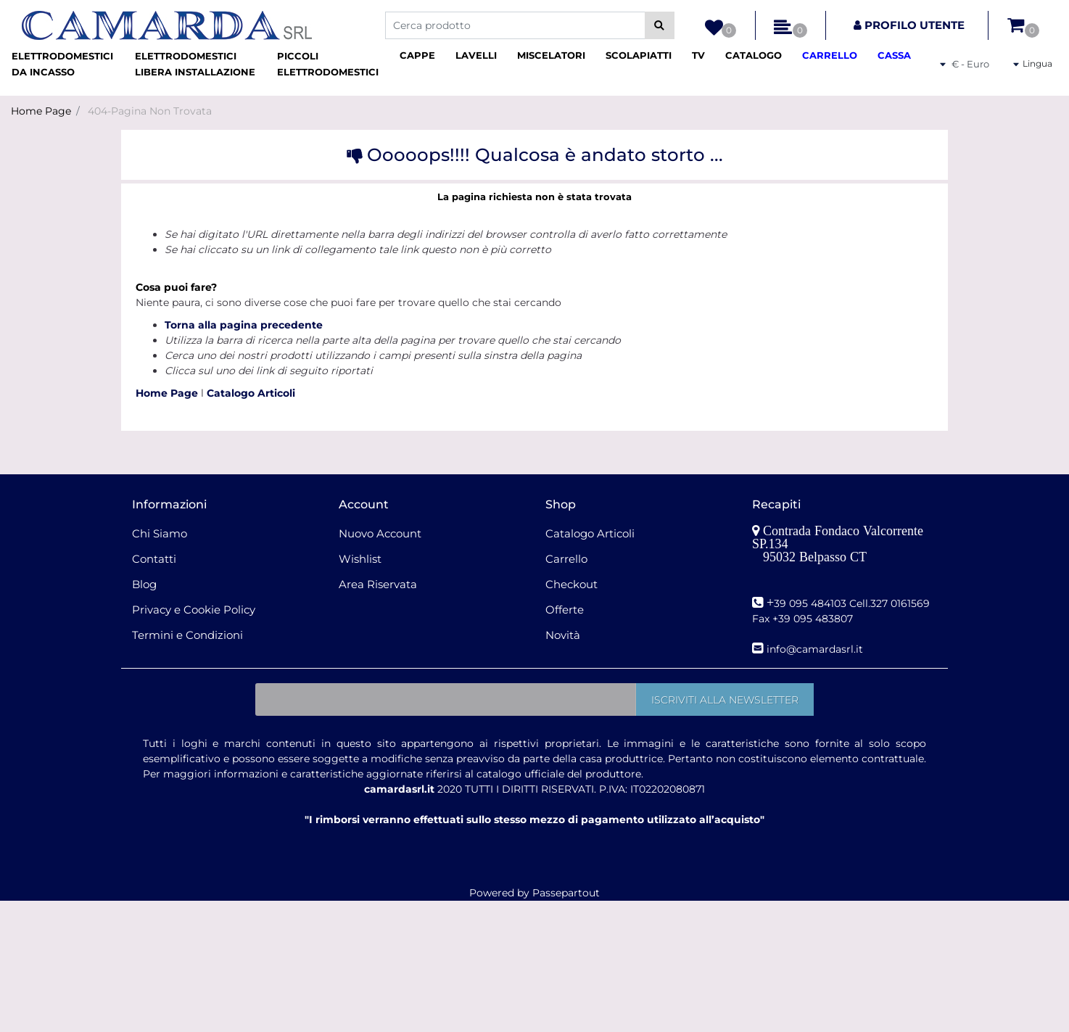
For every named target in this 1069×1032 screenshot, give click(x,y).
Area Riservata (378, 584)
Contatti (154, 559)
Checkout (571, 584)
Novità (562, 635)
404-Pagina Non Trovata (150, 110)
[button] (659, 25)
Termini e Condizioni (187, 635)
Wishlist (360, 559)
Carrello (566, 559)
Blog (144, 584)
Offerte (564, 609)
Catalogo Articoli (251, 393)
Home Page (41, 110)
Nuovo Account (380, 533)
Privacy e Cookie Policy (193, 609)
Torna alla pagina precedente (244, 324)
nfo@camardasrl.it (816, 649)
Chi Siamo (159, 533)
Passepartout (566, 892)
